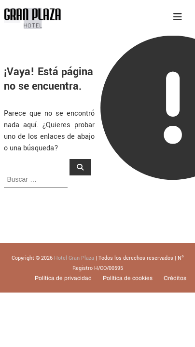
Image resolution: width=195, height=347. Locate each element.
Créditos (175, 278)
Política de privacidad (63, 278)
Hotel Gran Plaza (74, 258)
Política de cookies (128, 278)
